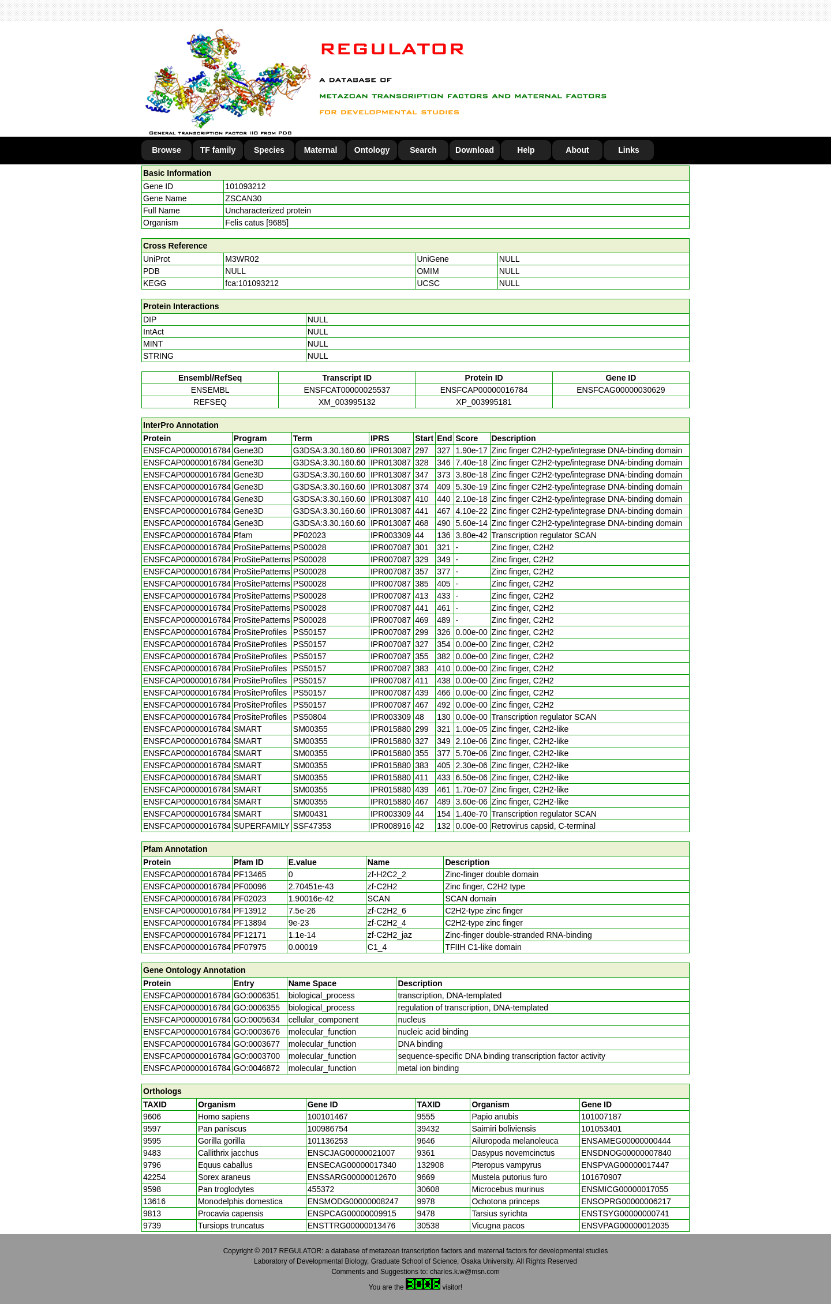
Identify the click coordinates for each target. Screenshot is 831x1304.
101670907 (601, 1177)
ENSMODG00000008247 (353, 1201)
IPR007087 (390, 547)
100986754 (328, 1128)
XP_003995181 (484, 402)
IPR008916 (390, 825)
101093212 (245, 186)
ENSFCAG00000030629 (621, 389)
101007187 (601, 1116)
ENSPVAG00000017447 (625, 1165)
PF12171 (250, 935)
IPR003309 (390, 535)
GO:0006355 (257, 1007)
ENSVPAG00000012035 (625, 1225)
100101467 (328, 1116)
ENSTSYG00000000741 (625, 1213)
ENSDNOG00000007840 (626, 1153)
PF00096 (250, 886)
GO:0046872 (257, 1068)
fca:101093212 (252, 283)
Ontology (372, 150)
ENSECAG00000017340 (352, 1165)
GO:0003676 (257, 1031)
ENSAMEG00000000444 (626, 1140)
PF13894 (250, 922)
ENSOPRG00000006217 (626, 1201)
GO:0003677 (257, 1044)
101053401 (601, 1128)
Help (525, 150)
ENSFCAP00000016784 (484, 389)
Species (269, 150)
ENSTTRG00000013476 (352, 1225)
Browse (166, 150)
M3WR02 (242, 259)
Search (423, 150)
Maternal (321, 150)
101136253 (328, 1140)
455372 (321, 1189)
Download (474, 150)
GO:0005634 (257, 1019)
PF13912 (250, 910)
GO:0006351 (257, 995)
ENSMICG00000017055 (624, 1189)
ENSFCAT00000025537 (347, 389)
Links (628, 150)
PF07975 (250, 947)
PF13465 (250, 874)
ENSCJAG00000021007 (351, 1153)
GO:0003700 (257, 1056)
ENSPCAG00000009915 (352, 1213)
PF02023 (250, 898)
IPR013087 (390, 450)
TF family (217, 150)
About (577, 150)
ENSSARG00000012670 (352, 1177)
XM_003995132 (347, 402)
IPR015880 (390, 729)
